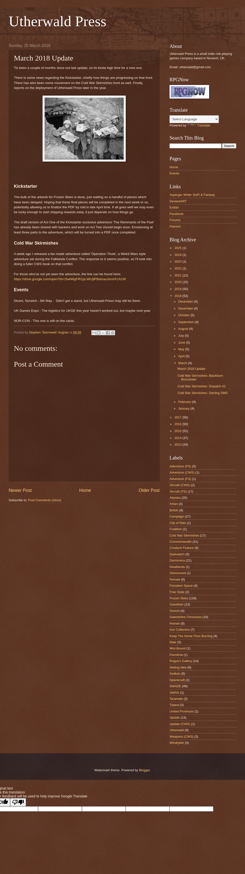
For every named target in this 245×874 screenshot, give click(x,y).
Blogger (144, 770)
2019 (178, 289)
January (184, 408)
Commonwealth (181, 541)
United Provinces (182, 711)
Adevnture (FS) (180, 466)
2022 (178, 268)
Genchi (175, 611)
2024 (178, 255)
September (186, 322)
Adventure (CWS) (182, 472)
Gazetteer (177, 604)
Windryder (177, 743)
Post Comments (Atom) (44, 500)
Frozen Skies (179, 598)
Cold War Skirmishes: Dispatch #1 (201, 386)
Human (175, 623)
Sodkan (175, 673)
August (183, 329)
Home (85, 490)
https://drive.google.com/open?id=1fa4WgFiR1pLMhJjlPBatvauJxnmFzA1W (70, 279)
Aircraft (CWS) (180, 485)
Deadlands (177, 567)
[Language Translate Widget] (194, 119)
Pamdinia (176, 655)
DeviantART (178, 201)
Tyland (174, 705)
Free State (177, 592)
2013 (178, 444)
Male (173, 642)
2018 (178, 296)
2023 (178, 261)
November (186, 308)
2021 (178, 275)
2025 (178, 248)
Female (175, 579)
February (185, 402)
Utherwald (177, 730)
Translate (198, 125)
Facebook (177, 214)
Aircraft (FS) (178, 491)
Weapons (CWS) (181, 736)
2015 (178, 431)
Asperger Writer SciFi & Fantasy (192, 195)
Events (174, 173)
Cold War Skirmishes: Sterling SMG (202, 393)
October (184, 315)
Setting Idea (178, 667)
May (181, 349)
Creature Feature (182, 548)
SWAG (174, 692)
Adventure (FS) (180, 479)
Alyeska (175, 497)
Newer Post (20, 490)
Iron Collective (180, 629)
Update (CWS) (180, 724)
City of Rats (178, 523)
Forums (175, 220)
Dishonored (178, 573)
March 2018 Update (191, 369)
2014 (178, 438)
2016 (178, 424)
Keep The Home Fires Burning (191, 636)
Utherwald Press (57, 21)
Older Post (149, 490)
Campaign (177, 516)
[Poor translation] (18, 802)
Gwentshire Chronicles (186, 617)
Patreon (175, 226)
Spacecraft (177, 680)
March (183, 363)
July (181, 335)
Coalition (176, 529)
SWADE (175, 686)
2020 (178, 282)
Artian (174, 504)
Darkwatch (177, 554)
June (182, 342)
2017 (178, 417)
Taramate (176, 699)
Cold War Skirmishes (184, 535)
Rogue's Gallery (181, 661)
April (181, 356)
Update (175, 717)
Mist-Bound (178, 648)
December (186, 301)
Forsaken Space (181, 585)
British (174, 510)
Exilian (174, 207)
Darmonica (177, 560)
